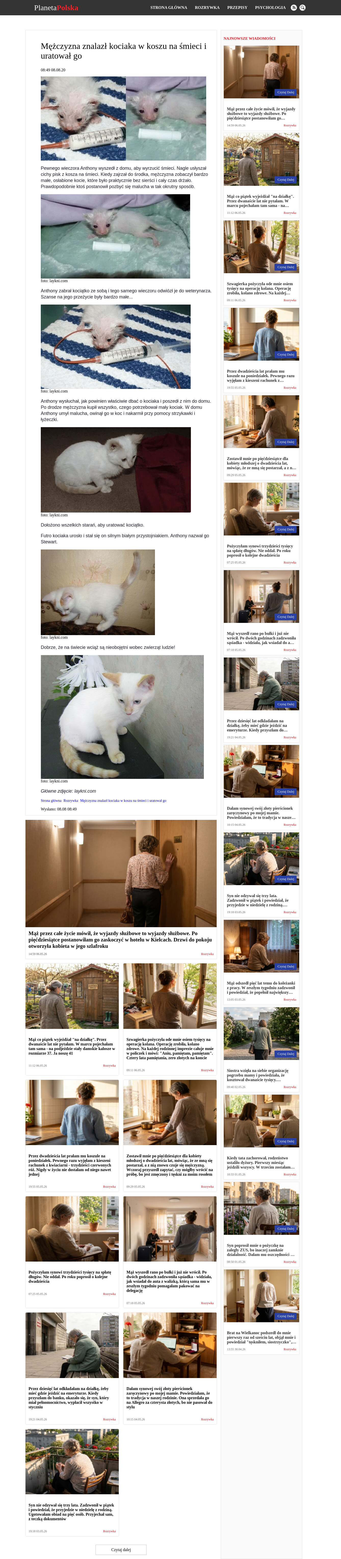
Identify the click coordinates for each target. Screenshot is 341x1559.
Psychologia (270, 7)
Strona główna (168, 7)
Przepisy (237, 7)
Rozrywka (207, 7)
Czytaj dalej (121, 1550)
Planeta (56, 7)
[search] (302, 8)
